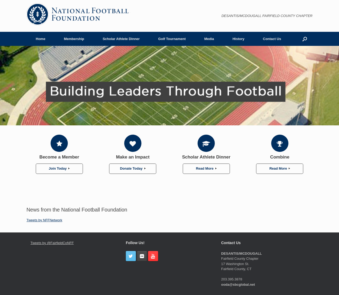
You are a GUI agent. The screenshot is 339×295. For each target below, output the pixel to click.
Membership (74, 39)
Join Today (59, 168)
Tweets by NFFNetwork (44, 220)
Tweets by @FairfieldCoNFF (52, 243)
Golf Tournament (172, 39)
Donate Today (133, 168)
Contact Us (272, 39)
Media (209, 39)
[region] (169, 85)
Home (40, 39)
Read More (206, 168)
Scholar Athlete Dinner (121, 39)
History (238, 39)
